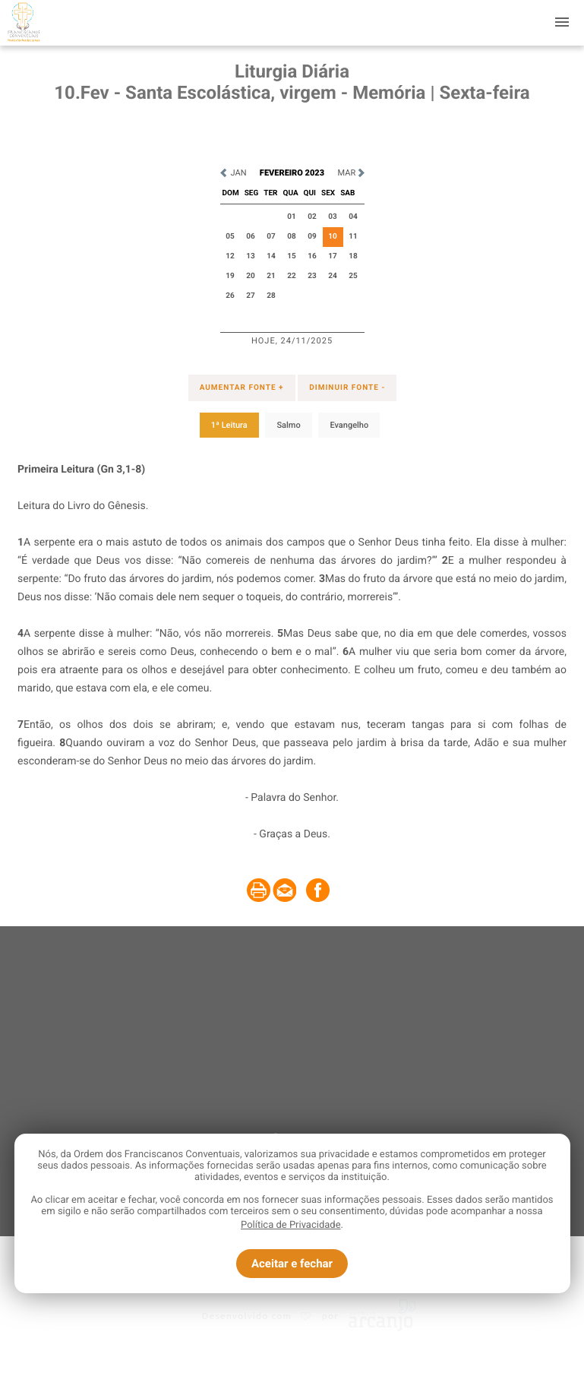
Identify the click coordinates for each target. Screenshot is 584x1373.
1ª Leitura (229, 425)
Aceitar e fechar (292, 1263)
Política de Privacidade (291, 1225)
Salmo (288, 425)
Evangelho (349, 425)
